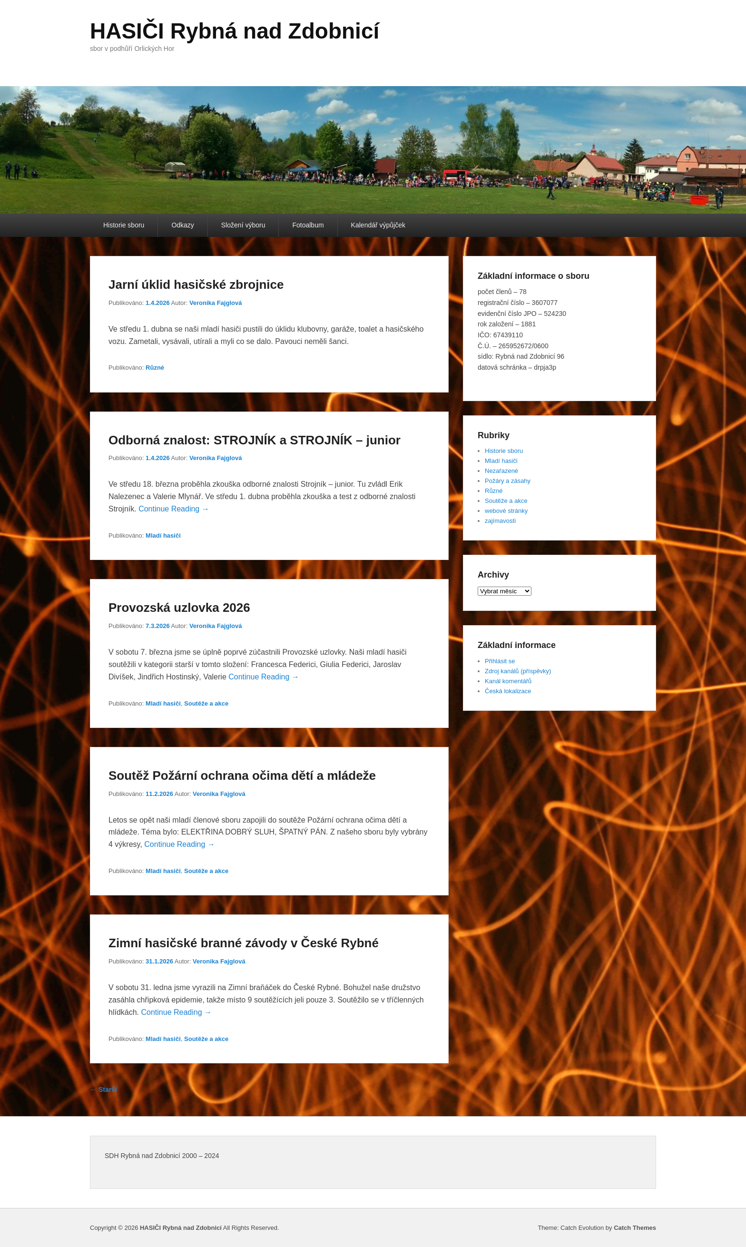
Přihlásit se (500, 661)
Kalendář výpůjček (378, 225)
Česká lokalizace (508, 691)
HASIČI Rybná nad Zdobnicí (234, 31)
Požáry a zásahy (507, 480)
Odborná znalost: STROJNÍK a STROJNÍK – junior (254, 440)
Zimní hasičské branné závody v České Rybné (243, 943)
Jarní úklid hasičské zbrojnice (196, 284)
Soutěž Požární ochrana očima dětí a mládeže (242, 775)
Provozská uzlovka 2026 (179, 607)
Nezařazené (501, 470)
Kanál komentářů (508, 681)
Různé (155, 367)
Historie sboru (123, 225)
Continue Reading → (173, 509)
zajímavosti (500, 520)
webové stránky (506, 510)
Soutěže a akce (206, 703)
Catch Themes (635, 1227)
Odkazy (182, 225)
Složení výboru (243, 225)
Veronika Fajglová (215, 302)
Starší (103, 1089)
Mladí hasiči (163, 535)
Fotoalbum (308, 225)
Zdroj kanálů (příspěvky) (518, 671)
